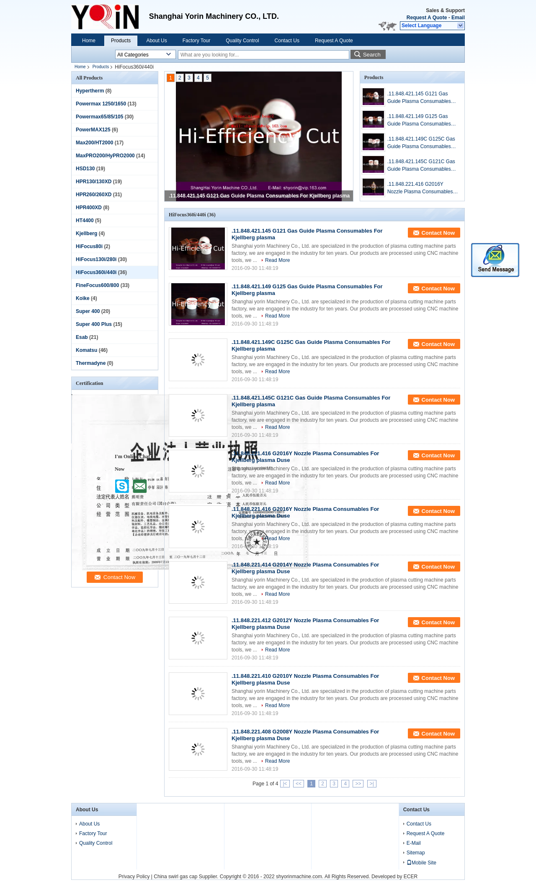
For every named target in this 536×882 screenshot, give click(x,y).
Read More (277, 260)
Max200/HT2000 (94, 143)
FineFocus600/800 (97, 285)
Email (458, 18)
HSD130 (85, 169)
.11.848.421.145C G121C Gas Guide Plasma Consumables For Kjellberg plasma (421, 166)
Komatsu (86, 350)
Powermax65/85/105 (99, 117)
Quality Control (242, 41)
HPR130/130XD (93, 182)
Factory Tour (196, 41)
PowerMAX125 (93, 130)
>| (372, 784)
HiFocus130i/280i (96, 259)
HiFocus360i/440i (96, 272)
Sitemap (416, 853)
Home (88, 41)
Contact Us (287, 41)
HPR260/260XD (93, 194)
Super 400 (88, 311)
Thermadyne (91, 363)
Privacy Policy (134, 876)
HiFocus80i (89, 246)
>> (358, 784)
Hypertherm (90, 91)
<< (299, 784)
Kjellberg (86, 233)
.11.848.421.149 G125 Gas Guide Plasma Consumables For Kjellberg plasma (419, 120)
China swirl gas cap (175, 876)
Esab (82, 337)
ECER (410, 876)
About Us (156, 41)
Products (121, 41)
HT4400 (85, 220)
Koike (83, 298)
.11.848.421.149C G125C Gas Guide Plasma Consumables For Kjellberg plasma (421, 143)
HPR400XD (89, 207)
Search (372, 54)
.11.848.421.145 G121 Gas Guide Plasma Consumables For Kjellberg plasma (259, 196)
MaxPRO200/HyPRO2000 (105, 156)
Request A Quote (427, 18)
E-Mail (414, 843)
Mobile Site (421, 863)
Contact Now (438, 233)
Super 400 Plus (94, 324)
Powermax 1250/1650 (101, 104)
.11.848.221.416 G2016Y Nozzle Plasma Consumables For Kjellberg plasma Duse (420, 188)
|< (285, 784)
